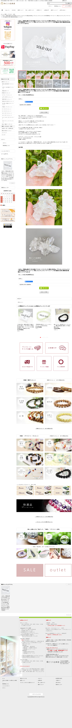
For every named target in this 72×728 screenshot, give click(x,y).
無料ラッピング (41, 684)
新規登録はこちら (57, 6)
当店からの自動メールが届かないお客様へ (9, 681)
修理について (22, 680)
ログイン (50, 6)
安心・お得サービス (41, 682)
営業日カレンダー (59, 684)
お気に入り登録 (44, 112)
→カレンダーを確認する (52, 645)
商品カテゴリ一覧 (23, 678)
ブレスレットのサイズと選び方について (27, 682)
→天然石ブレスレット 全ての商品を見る (58, 435)
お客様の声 (40, 680)
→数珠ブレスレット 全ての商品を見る (55, 380)
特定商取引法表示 (59, 678)
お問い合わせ (58, 682)
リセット (12, 183)
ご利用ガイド (58, 680)
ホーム (3, 678)
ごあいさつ (40, 678)
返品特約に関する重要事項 (25, 104)
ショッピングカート (6, 685)
